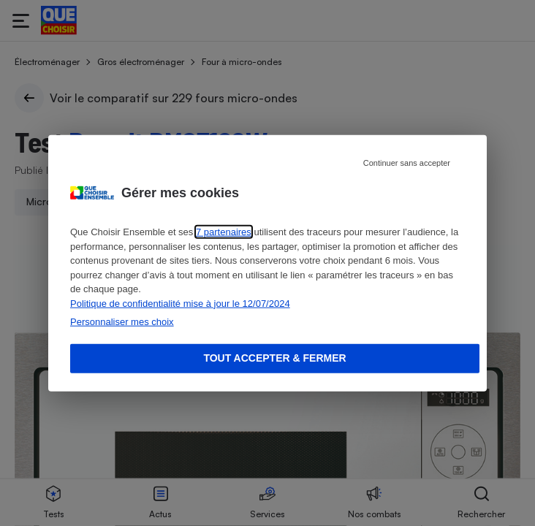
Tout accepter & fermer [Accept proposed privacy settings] (274, 358)
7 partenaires (223, 231)
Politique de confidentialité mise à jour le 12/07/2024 (180, 302)
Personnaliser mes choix (122, 321)
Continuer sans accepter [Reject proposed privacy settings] (406, 163)
